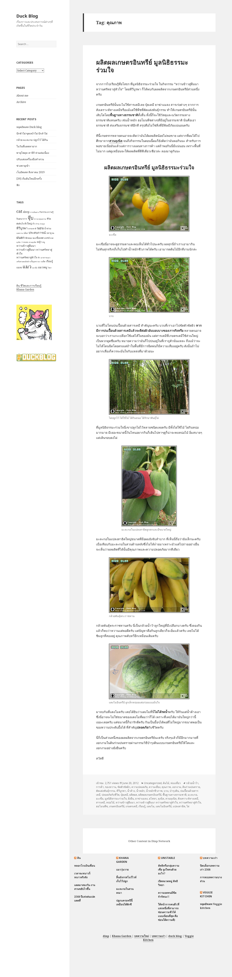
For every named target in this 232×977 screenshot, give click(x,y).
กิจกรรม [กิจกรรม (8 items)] (43, 212)
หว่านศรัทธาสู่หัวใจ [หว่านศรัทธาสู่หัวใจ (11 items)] (26, 257)
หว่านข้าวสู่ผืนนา (125, 802)
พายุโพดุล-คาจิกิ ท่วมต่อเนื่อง (32, 153)
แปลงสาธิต (179, 806)
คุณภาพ (166, 787)
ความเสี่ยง (154, 787)
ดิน (79, 858)
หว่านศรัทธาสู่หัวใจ (190, 802)
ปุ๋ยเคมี (124, 794)
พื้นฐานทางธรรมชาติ (174, 794)
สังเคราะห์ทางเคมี (188, 798)
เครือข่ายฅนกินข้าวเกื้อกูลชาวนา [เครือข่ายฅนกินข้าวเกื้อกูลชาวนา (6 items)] (28, 261)
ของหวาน (110, 787)
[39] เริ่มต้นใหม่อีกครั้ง (29, 178)
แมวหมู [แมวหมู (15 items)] (42, 267)
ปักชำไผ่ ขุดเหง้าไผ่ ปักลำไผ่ (31, 133)
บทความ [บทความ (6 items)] (19, 233)
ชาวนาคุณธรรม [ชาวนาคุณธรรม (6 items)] (40, 219)
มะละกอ (192, 794)
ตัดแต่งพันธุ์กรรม (105, 791)
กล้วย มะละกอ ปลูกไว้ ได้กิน (32, 140)
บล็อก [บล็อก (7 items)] (25, 233)
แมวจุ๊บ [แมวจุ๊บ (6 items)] (34, 268)
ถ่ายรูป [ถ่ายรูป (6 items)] (42, 224)
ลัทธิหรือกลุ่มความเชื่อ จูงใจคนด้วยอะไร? (168, 869)
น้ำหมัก (140, 791)
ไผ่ (187, 806)
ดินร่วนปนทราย (191, 787)
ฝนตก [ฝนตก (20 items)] (20, 237)
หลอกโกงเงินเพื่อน (84, 865)
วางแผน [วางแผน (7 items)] (24, 242)
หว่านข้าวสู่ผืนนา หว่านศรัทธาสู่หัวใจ (157, 802)
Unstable (168, 858)
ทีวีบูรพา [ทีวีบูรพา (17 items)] (22, 228)
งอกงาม (176, 787)
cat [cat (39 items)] (19, 211)
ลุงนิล (161, 798)
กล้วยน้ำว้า (192, 783)
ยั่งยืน (131, 798)
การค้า (100, 787)
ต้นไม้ (166, 783)
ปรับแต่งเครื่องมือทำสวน (30, 159)
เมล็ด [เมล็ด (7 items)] (43, 261)
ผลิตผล (133, 794)
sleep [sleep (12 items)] (26, 212)
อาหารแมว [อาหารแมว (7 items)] (45, 257)
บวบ (166, 791)
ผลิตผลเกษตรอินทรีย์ (149, 794)
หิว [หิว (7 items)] (39, 257)
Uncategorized (153, 783)
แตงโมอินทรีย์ (164, 806)
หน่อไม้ (110, 802)
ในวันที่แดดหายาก (26, 146)
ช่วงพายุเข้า (23, 165)
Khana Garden (25, 289)
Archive (21, 102)
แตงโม (150, 806)
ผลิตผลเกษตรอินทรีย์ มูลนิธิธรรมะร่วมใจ (142, 66)
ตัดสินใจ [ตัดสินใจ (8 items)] (20, 223)
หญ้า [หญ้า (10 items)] (39, 241)
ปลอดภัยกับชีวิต (110, 794)
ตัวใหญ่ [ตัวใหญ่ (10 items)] (28, 223)
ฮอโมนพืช (102, 806)
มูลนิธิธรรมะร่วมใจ (116, 798)
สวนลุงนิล (170, 798)
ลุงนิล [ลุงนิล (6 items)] (18, 242)
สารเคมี (100, 802)
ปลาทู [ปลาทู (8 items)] (48, 233)
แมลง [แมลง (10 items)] (19, 267)
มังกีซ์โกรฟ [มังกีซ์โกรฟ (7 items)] (48, 238)
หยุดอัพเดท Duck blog (29, 127)
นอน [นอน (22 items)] (40, 228)
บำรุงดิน (174, 791)
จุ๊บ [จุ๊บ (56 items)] (30, 218)
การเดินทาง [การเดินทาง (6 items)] (34, 212)
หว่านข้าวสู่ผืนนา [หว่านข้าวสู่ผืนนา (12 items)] (26, 246)
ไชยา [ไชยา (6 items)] (50, 268)
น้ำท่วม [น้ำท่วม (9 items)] (47, 228)
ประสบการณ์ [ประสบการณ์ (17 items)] (37, 233)
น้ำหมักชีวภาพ (154, 791)
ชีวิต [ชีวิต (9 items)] (49, 218)
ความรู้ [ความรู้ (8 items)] (50, 212)
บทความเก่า (210, 858)
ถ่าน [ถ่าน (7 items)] (37, 224)
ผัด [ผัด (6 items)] (53, 233)
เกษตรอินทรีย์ (116, 806)
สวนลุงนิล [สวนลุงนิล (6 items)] (32, 242)
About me (22, 95)
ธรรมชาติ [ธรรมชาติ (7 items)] (32, 228)
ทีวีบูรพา (121, 791)
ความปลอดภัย (139, 787)
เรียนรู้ (142, 806)
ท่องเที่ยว (176, 783)
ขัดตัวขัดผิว (123, 787)
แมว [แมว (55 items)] (27, 266)
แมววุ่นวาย (122, 869)
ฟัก (18, 185)
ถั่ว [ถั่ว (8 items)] (33, 223)
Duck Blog (27, 16)
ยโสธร (153, 798)
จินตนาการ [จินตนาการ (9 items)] (21, 218)
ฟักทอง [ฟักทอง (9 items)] (28, 237)
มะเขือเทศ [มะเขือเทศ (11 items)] (38, 238)
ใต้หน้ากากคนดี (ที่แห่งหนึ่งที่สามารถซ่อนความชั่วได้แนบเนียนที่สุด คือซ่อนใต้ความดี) (168, 912)
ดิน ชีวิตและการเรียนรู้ (28, 285)
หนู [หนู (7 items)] (43, 242)
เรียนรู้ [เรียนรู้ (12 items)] (49, 261)
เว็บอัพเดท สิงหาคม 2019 (30, 172)
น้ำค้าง (131, 791)
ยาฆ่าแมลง (141, 798)
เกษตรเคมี (131, 806)
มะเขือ (99, 798)
